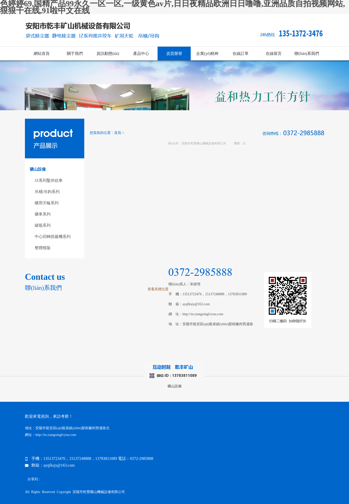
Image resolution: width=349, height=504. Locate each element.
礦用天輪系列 (47, 203)
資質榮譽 (174, 53)
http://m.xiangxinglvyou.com (202, 314)
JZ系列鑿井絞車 (49, 180)
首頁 (117, 133)
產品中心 (141, 53)
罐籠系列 (43, 225)
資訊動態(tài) (107, 53)
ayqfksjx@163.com (196, 304)
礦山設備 (174, 386)
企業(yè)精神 (207, 53)
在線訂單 (241, 53)
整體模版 (43, 248)
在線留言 (274, 53)
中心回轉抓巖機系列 (53, 236)
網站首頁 (42, 53)
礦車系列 (43, 214)
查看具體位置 (158, 289)
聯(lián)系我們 (306, 53)
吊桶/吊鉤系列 (47, 192)
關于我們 (75, 53)
